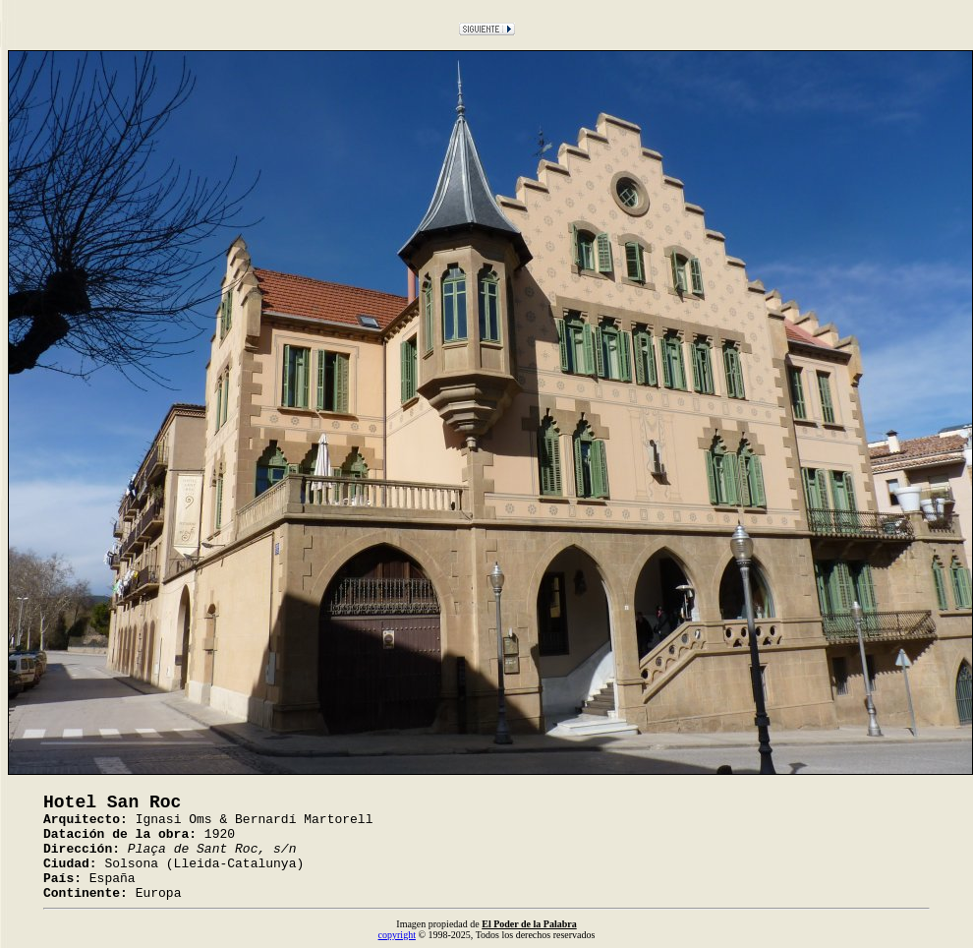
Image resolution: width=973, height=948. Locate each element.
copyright (397, 934)
